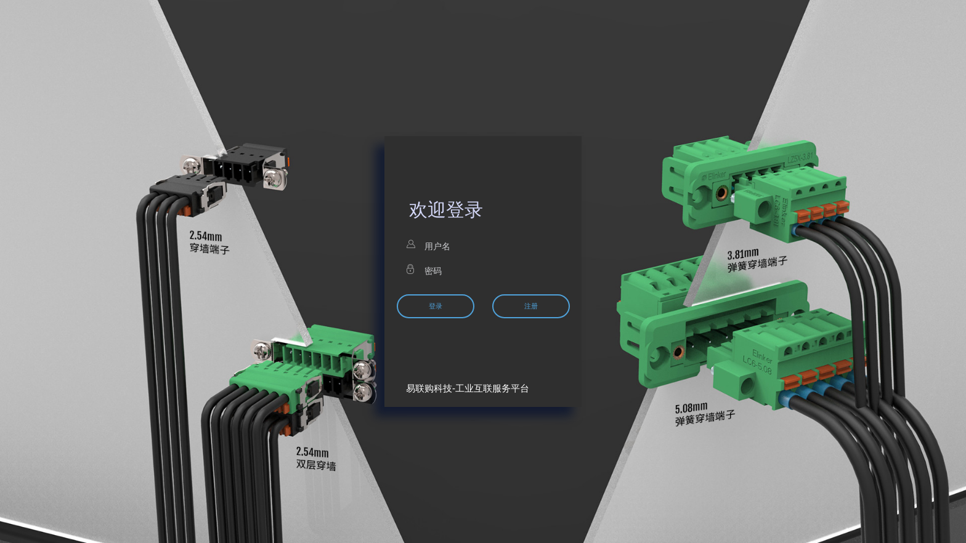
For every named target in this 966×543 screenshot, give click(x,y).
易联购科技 (429, 388)
